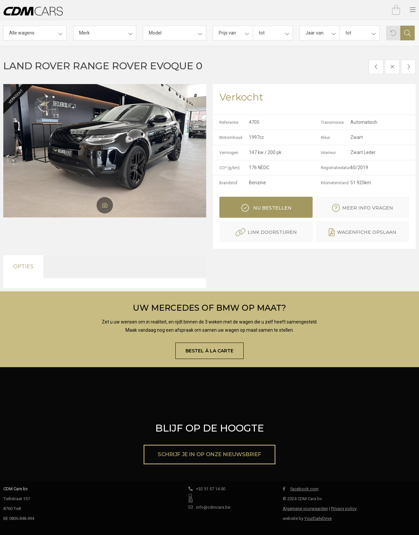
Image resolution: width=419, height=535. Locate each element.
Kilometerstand (335, 183)
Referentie (228, 122)
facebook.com (301, 488)
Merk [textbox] (84, 32)
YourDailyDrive (318, 518)
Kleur (325, 137)
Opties (23, 266)
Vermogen (228, 152)
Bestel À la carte (209, 351)
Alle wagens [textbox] (21, 32)
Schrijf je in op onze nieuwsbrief (209, 454)
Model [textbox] (155, 32)
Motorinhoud (230, 137)
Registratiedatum (335, 168)
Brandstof (228, 183)
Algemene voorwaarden (305, 508)
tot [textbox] (262, 32)
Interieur (328, 152)
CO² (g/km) (229, 168)
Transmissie (332, 122)
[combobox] (35, 33)
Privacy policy (344, 508)
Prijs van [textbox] (227, 32)
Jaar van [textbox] (314, 32)
